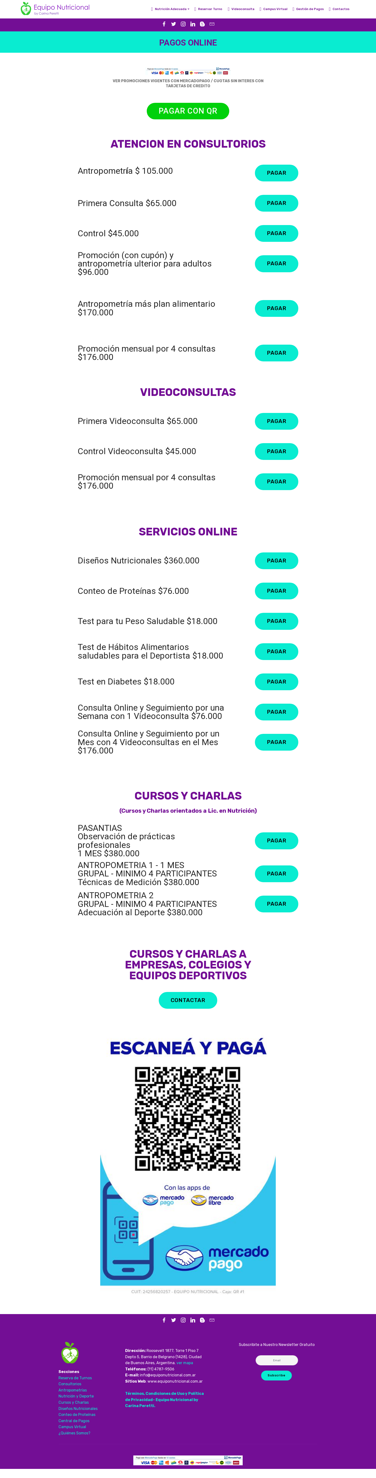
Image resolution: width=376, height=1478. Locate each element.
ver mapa (184, 1371)
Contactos (339, 9)
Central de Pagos (74, 1429)
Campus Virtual (273, 9)
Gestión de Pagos (308, 9)
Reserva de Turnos (76, 1387)
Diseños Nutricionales (78, 1417)
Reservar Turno (208, 9)
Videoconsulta (241, 9)
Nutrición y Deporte (76, 1405)
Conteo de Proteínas (77, 1423)
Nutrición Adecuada (169, 9)
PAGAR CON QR (188, 111)
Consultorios (70, 1393)
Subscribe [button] (276, 1384)
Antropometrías (73, 1399)
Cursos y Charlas (74, 1411)
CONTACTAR (188, 1009)
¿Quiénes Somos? (74, 1442)
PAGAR (276, 173)
